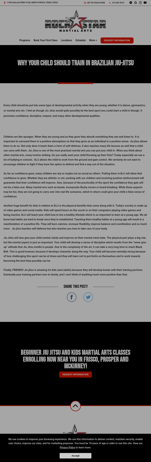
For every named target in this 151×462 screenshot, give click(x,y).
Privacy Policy (67, 447)
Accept (75, 455)
